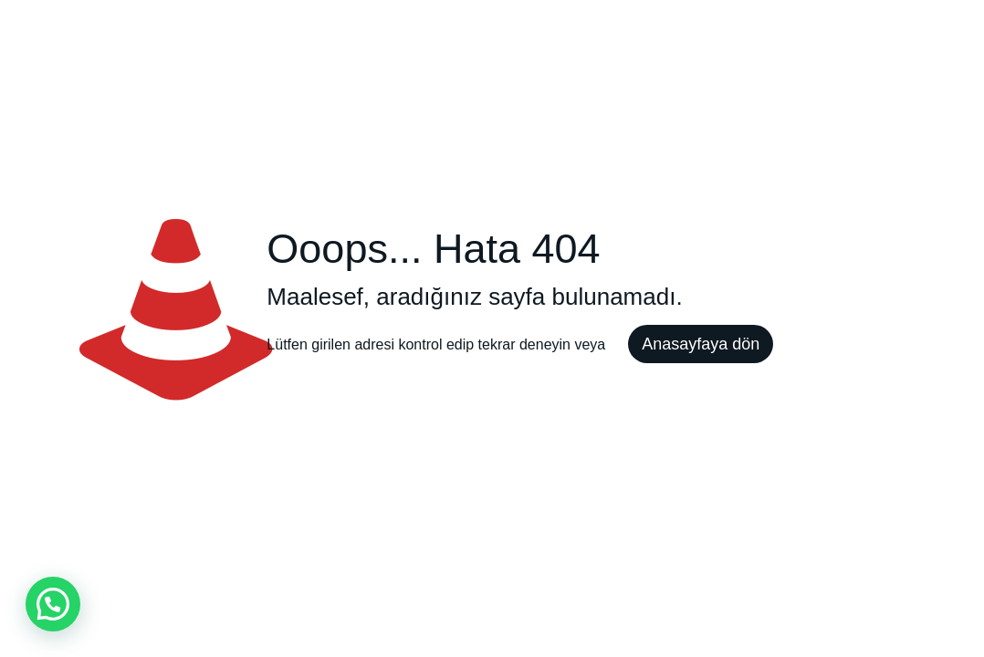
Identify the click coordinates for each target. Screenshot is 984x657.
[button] (53, 604)
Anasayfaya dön (700, 344)
